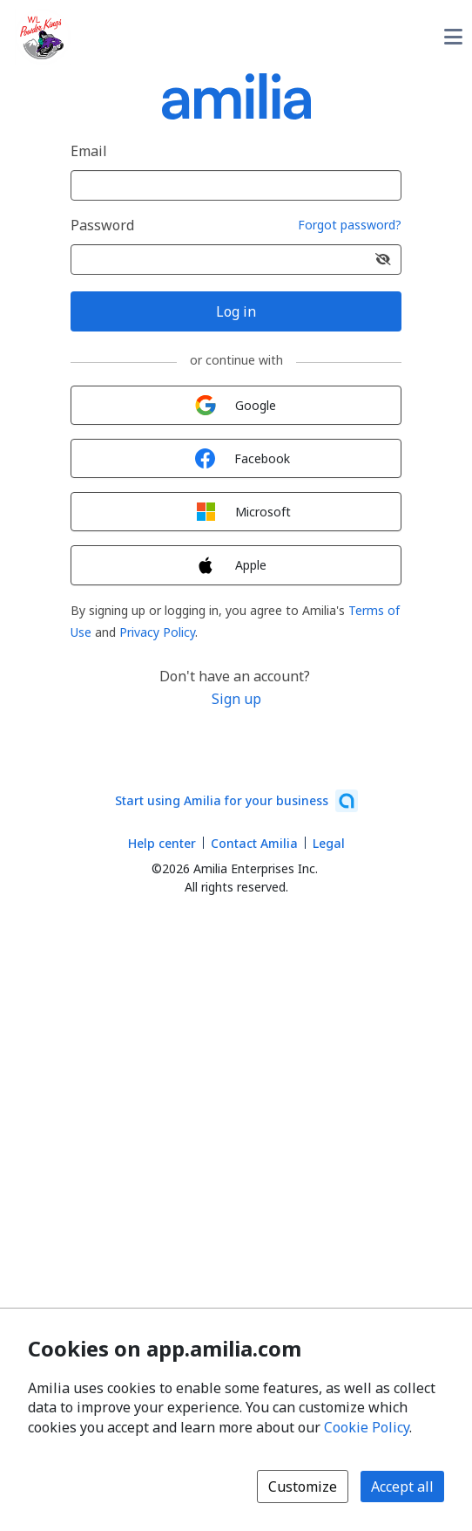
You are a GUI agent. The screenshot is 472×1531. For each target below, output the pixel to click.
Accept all (402, 1486)
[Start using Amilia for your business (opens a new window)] (236, 800)
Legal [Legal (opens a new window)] (329, 843)
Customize (302, 1486)
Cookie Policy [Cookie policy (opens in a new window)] (366, 1427)
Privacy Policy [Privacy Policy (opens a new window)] (157, 632)
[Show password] (383, 259)
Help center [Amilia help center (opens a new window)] (162, 843)
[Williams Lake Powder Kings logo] (43, 37)
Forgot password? (349, 225)
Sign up (236, 698)
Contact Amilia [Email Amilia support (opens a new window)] (254, 843)
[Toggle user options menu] (452, 36)
